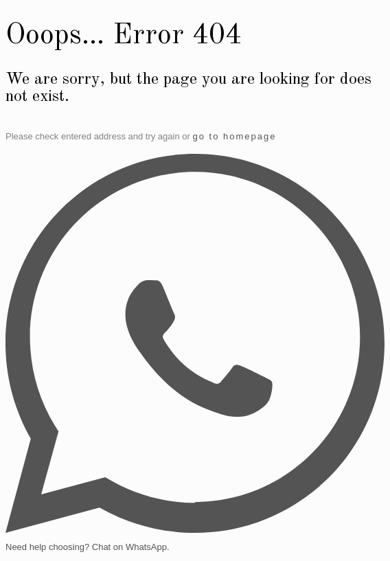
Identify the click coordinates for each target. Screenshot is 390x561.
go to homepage (234, 136)
